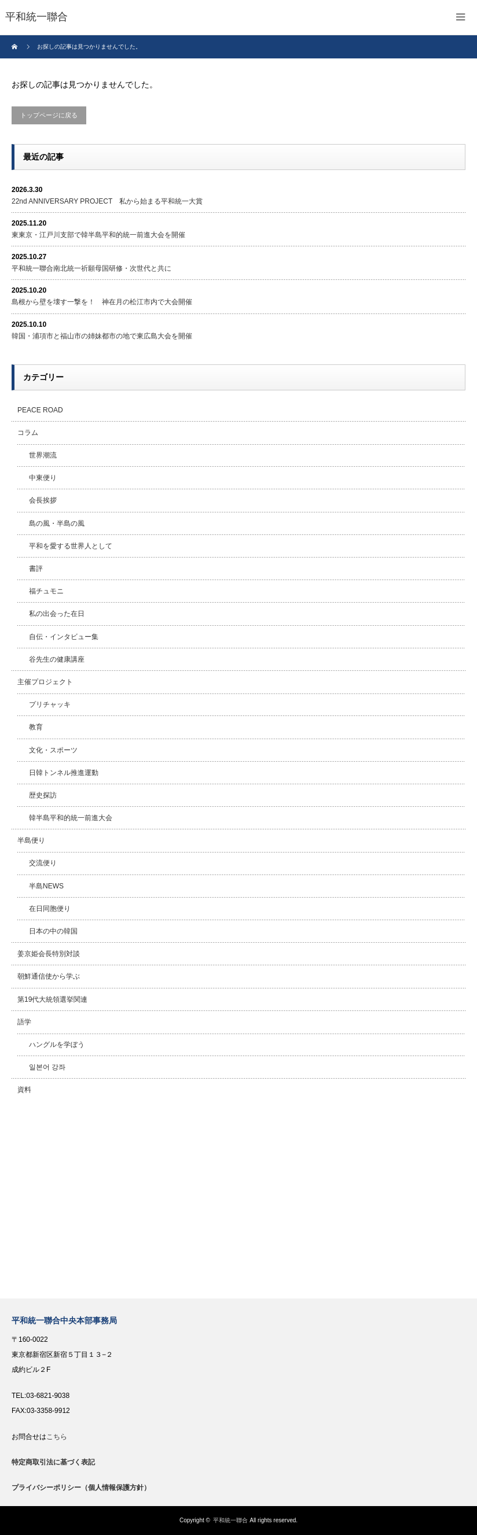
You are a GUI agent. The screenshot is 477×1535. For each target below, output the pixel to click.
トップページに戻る (49, 115)
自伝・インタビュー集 (63, 637)
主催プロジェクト (45, 682)
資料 (24, 1090)
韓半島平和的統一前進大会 (70, 818)
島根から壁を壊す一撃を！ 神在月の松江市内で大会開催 (102, 302)
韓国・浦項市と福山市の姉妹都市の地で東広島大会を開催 (102, 336)
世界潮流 (43, 455)
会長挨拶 (43, 500)
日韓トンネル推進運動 (63, 773)
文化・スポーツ (53, 750)
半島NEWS (46, 886)
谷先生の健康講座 (57, 659)
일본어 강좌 (47, 1067)
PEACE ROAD (40, 410)
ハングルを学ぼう (57, 1044)
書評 (36, 568)
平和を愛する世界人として (70, 546)
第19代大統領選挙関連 (52, 999)
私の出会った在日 (57, 614)
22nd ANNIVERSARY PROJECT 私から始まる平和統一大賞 (107, 201)
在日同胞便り (50, 909)
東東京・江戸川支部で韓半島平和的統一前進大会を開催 (98, 235)
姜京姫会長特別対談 (48, 954)
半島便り (31, 840)
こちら (56, 1437)
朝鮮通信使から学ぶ (48, 976)
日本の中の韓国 (53, 931)
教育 (36, 727)
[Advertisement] (238, 1200)
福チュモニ (46, 591)
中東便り (43, 478)
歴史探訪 (43, 795)
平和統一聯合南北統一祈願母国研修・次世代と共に (91, 268)
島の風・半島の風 (57, 523)
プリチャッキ (50, 704)
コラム (27, 433)
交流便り (43, 863)
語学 (24, 1022)
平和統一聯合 (230, 1520)
